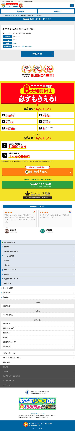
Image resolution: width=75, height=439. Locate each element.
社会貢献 (5, 371)
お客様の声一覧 (37, 54)
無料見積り (40, 171)
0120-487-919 (40, 184)
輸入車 (7, 265)
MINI (14, 43)
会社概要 (5, 367)
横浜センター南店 (8, 328)
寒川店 (5, 337)
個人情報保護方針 (8, 380)
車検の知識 (6, 362)
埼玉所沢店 (6, 306)
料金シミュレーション (11, 269)
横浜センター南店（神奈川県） (23, 46)
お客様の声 (6, 292)
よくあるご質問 (8, 288)
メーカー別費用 (9, 256)
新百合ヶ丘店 (7, 346)
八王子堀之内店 (8, 315)
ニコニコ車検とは (9, 242)
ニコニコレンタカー (42, 423)
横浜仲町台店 (7, 323)
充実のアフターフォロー (11, 279)
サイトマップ (7, 385)
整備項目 (6, 274)
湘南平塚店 (6, 333)
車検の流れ (7, 283)
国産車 (7, 260)
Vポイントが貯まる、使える (12, 357)
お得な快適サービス (9, 353)
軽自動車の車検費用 (11, 251)
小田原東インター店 (9, 342)
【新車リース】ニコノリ (37, 413)
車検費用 (6, 247)
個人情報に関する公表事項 (11, 376)
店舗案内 (5, 297)
